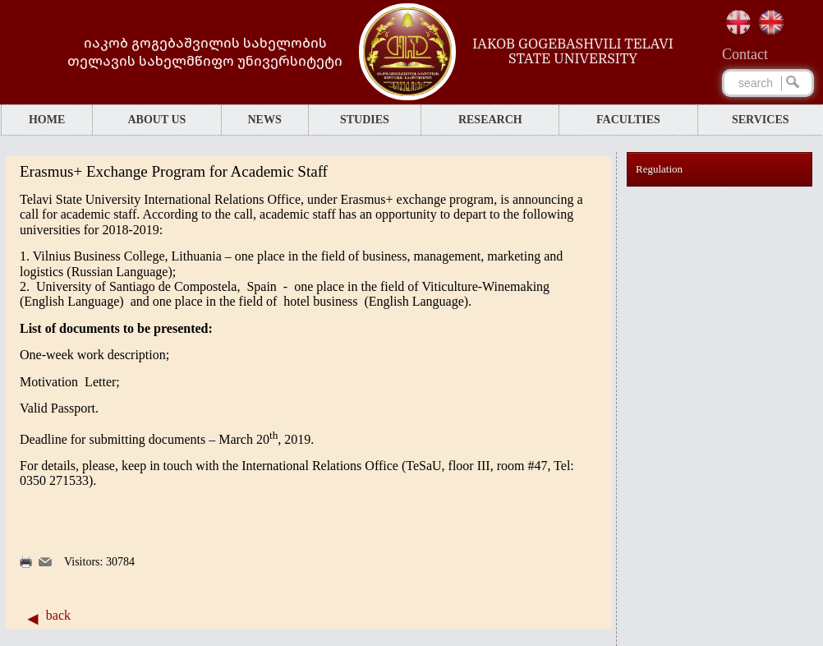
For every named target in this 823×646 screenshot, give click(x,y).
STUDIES (364, 119)
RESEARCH (490, 119)
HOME (47, 119)
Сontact (745, 54)
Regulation (659, 169)
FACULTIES (628, 119)
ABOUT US (156, 119)
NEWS (264, 119)
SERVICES (760, 119)
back (58, 615)
